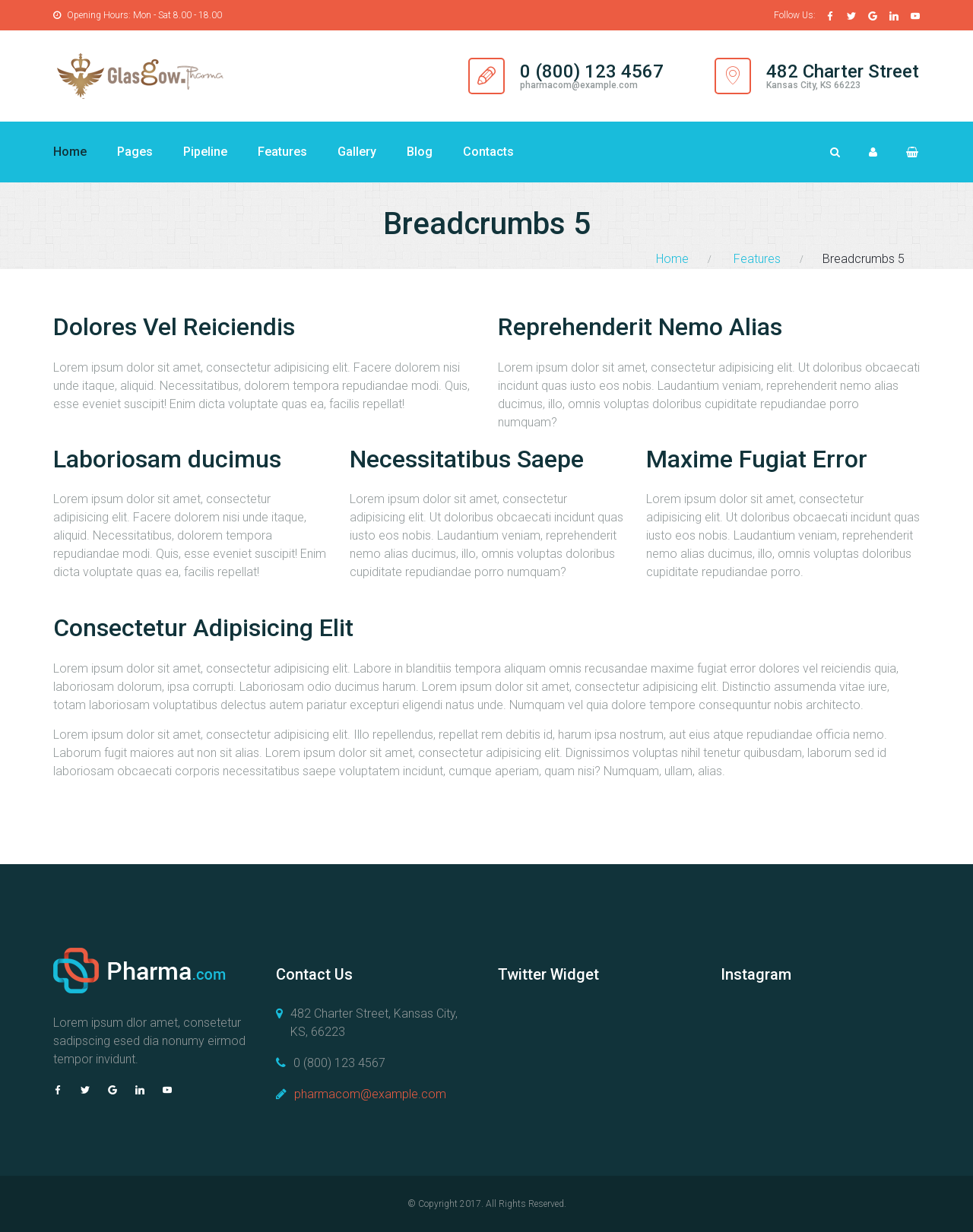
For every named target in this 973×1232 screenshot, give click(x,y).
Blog (420, 151)
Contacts (488, 151)
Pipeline (205, 151)
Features (282, 151)
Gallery (357, 151)
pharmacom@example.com (579, 85)
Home (70, 151)
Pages (135, 151)
